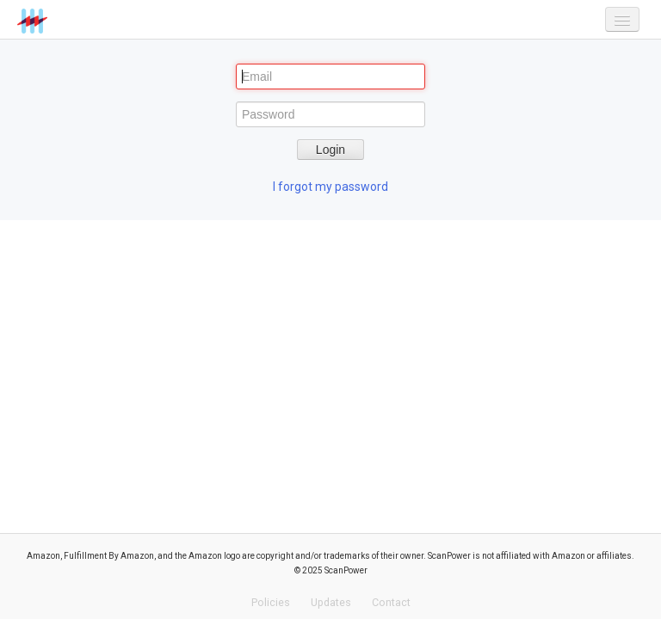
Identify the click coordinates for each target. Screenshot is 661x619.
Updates (331, 602)
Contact (391, 602)
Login (330, 149)
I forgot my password (330, 186)
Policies (270, 602)
